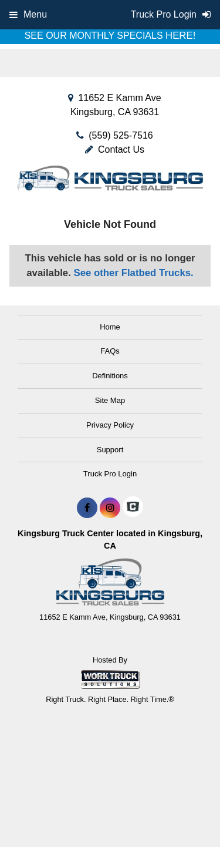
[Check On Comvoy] (133, 508)
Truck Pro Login (110, 473)
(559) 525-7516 (121, 135)
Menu (28, 14)
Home (110, 326)
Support (110, 449)
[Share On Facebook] (87, 508)
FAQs (110, 351)
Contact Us (114, 149)
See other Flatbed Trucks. (134, 272)
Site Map (110, 400)
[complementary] (185, 812)
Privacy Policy (110, 425)
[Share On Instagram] (110, 508)
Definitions (110, 375)
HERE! (180, 35)
